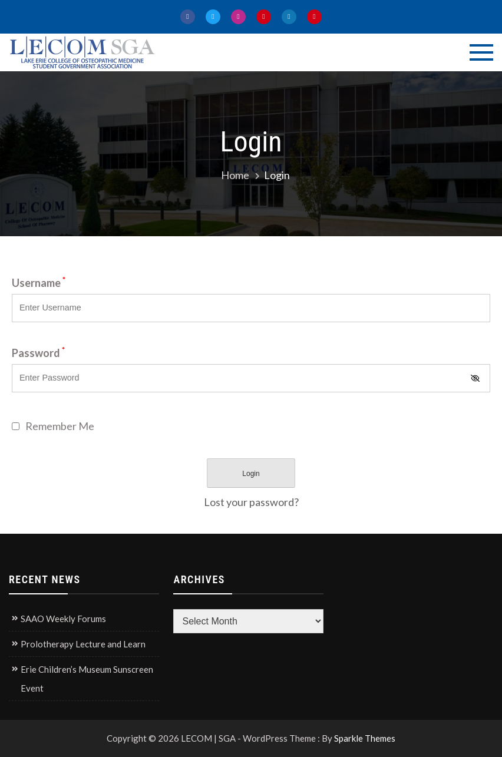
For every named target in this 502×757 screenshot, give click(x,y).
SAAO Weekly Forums (63, 618)
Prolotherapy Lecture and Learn (83, 644)
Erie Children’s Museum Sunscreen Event (87, 678)
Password (38, 352)
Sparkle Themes (364, 738)
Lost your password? (251, 501)
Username (38, 282)
